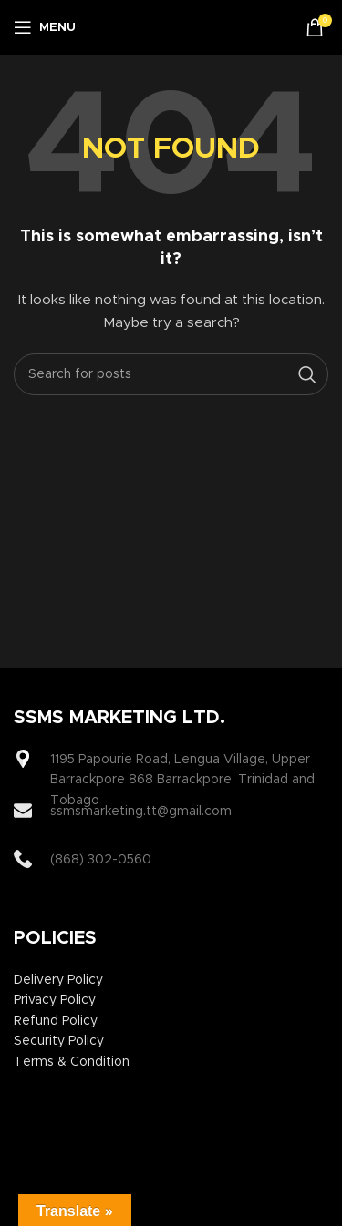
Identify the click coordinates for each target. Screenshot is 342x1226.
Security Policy (59, 1041)
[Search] (171, 374)
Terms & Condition (72, 1062)
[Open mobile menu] (45, 27)
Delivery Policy (58, 980)
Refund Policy (56, 1021)
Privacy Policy (55, 1000)
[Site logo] (175, 27)
